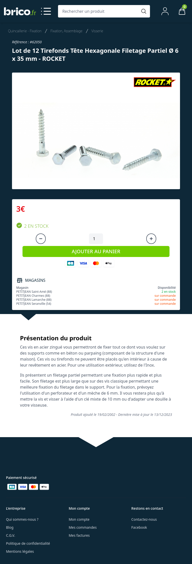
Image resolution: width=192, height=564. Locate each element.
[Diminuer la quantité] (41, 238)
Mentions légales (20, 551)
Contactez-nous (144, 519)
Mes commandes (83, 527)
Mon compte (79, 519)
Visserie (97, 31)
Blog (10, 527)
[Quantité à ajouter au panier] (96, 238)
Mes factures (79, 535)
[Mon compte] (165, 11)
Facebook (139, 527)
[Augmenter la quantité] (151, 238)
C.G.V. (10, 535)
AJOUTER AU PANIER (96, 251)
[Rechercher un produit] (99, 11)
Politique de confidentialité (28, 543)
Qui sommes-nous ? (22, 519)
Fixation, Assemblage (66, 31)
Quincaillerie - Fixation (25, 31)
